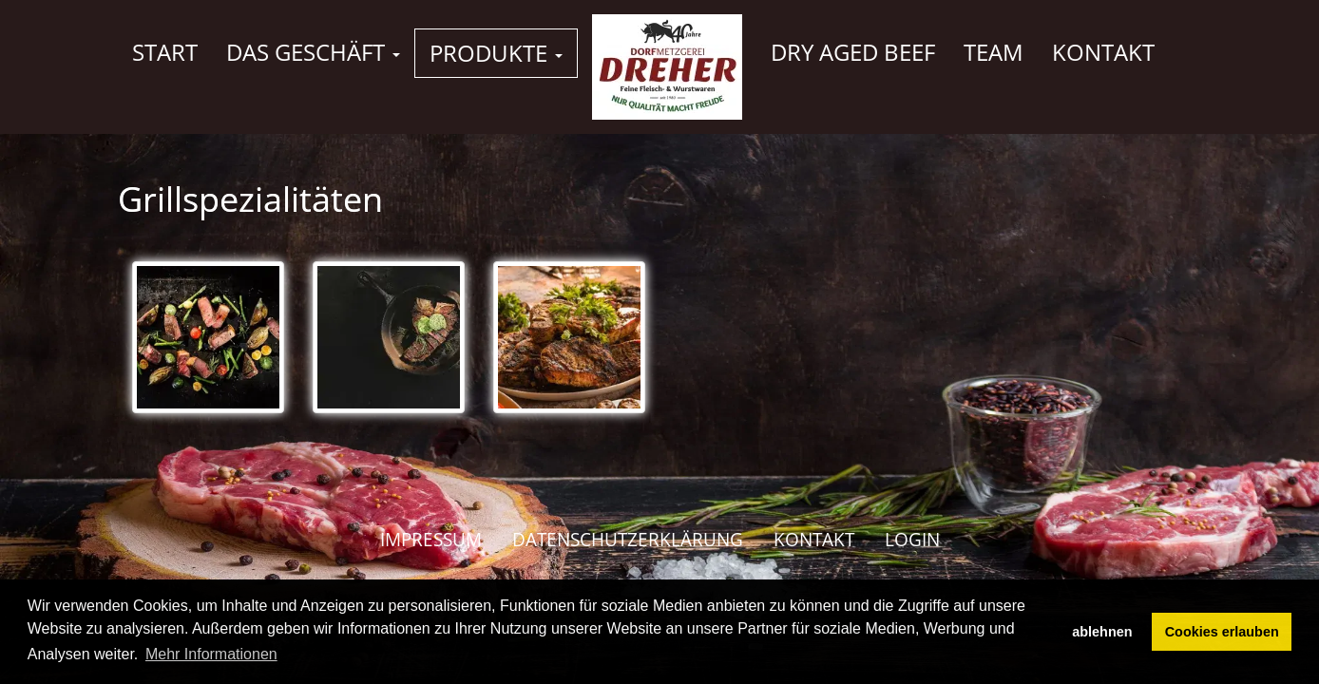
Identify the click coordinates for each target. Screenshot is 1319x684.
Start (165, 51)
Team (993, 51)
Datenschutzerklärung (627, 539)
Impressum (431, 539)
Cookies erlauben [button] (1222, 631)
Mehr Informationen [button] (211, 654)
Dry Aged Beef (853, 51)
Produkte (496, 52)
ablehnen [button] (1102, 631)
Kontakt (1103, 51)
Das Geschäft (313, 51)
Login (912, 539)
